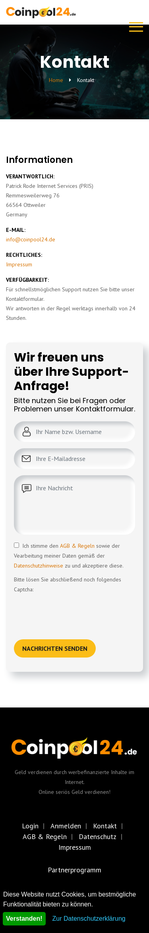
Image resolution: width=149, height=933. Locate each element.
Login (30, 825)
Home (56, 80)
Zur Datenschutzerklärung (89, 918)
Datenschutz (97, 836)
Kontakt (105, 825)
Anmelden (65, 825)
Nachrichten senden (54, 648)
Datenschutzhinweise (38, 565)
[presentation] (74, 610)
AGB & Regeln (77, 545)
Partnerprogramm (74, 869)
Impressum (19, 264)
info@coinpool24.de (30, 239)
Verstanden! (24, 918)
